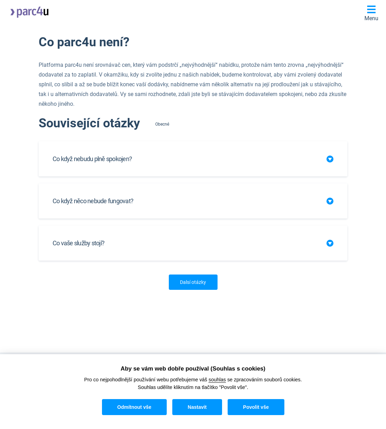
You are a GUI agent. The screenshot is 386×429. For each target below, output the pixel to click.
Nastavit (197, 407)
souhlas (217, 379)
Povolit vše (256, 407)
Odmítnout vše (134, 407)
